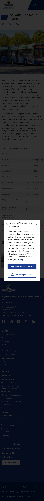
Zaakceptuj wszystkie (22, 266)
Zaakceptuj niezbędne (22, 274)
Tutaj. (20, 259)
